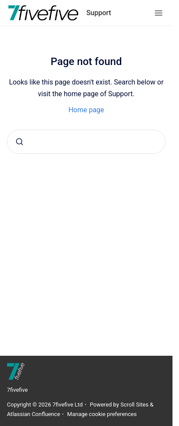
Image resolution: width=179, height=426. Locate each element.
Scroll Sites (134, 404)
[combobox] (86, 141)
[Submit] (20, 142)
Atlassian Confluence (33, 414)
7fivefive (17, 390)
